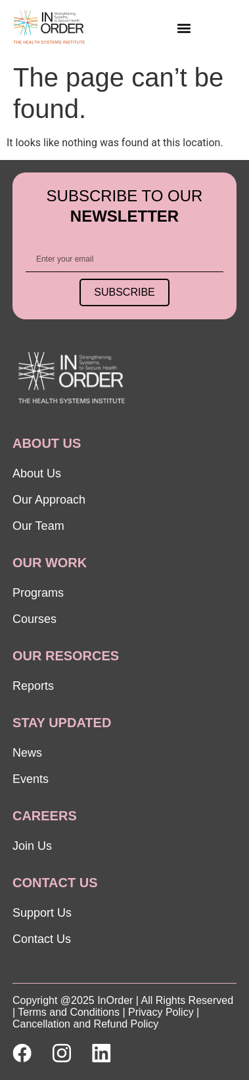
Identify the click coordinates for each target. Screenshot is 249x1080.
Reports (33, 685)
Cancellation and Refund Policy (85, 1024)
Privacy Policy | (163, 1012)
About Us (36, 473)
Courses (34, 619)
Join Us (32, 845)
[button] (183, 28)
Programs (38, 592)
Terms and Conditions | (71, 1012)
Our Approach (48, 499)
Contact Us (41, 939)
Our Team (38, 525)
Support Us (42, 912)
